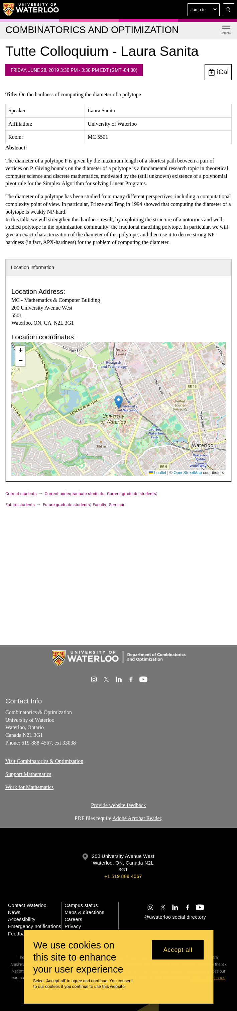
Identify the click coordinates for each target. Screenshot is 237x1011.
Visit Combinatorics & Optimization (44, 761)
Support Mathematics (28, 774)
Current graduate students (131, 493)
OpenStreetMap (187, 472)
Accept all (178, 949)
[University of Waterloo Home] (31, 9)
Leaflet (157, 472)
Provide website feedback (118, 805)
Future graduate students (66, 504)
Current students (21, 493)
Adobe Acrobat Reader (136, 818)
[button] (203, 10)
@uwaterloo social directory (175, 917)
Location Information (32, 267)
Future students (20, 504)
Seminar (116, 504)
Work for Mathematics (29, 787)
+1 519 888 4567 (123, 876)
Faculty (99, 504)
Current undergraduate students (74, 493)
